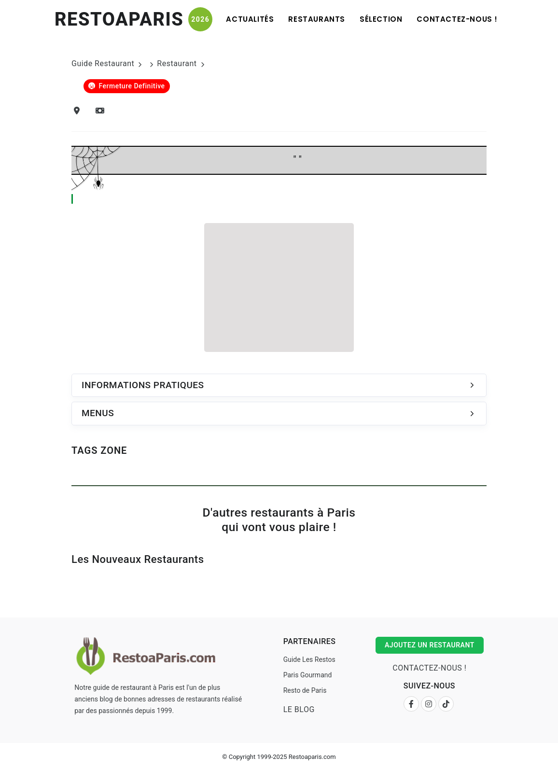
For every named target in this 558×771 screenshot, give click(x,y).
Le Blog (299, 709)
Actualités (250, 19)
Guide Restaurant (102, 63)
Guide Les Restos (309, 659)
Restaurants (316, 19)
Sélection (381, 19)
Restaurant (176, 63)
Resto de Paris (305, 690)
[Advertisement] (279, 285)
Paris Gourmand (307, 675)
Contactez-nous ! (457, 19)
